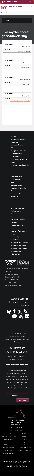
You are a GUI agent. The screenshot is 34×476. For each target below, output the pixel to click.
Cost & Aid (25, 434)
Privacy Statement (9, 439)
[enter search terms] (32, 7)
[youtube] (25, 466)
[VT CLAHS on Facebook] (14, 310)
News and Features (17, 208)
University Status (9, 434)
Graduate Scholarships (19, 188)
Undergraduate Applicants (17, 356)
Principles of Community (9, 436)
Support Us (17, 395)
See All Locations (16, 427)
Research (14, 222)
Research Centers (17, 225)
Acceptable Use (8, 442)
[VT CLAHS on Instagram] (26, 310)
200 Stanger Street (11, 274)
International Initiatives (19, 194)
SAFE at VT (25, 436)
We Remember (9, 445)
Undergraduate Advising (19, 242)
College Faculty (16, 156)
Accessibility (8, 450)
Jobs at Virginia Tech (25, 450)
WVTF (25, 445)
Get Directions (15, 425)
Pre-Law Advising (17, 217)
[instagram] (20, 466)
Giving (13, 182)
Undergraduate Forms (18, 245)
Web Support (22, 400)
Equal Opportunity (25, 442)
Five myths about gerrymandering (10, 13)
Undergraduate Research (19, 248)
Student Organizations (18, 237)
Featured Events (16, 176)
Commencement (16, 153)
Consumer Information (8, 453)
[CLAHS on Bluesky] (9, 310)
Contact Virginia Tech (17, 430)
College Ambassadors (18, 151)
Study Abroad (15, 240)
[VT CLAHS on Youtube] (14, 316)
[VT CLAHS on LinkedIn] (27, 316)
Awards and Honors (17, 145)
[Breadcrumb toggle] (31, 13)
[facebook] (11, 466)
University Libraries (8, 447)
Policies (25, 439)
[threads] (17, 466)
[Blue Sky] (8, 466)
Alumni (13, 136)
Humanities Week (17, 191)
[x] (14, 466)
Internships (15, 196)
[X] (20, 310)
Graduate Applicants (17, 359)
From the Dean (16, 179)
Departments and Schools (20, 165)
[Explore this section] (17, 20)
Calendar (14, 148)
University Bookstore (25, 447)
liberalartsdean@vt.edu (13, 285)
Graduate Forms (16, 185)
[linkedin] (23, 466)
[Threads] (21, 316)
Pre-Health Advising (18, 219)
